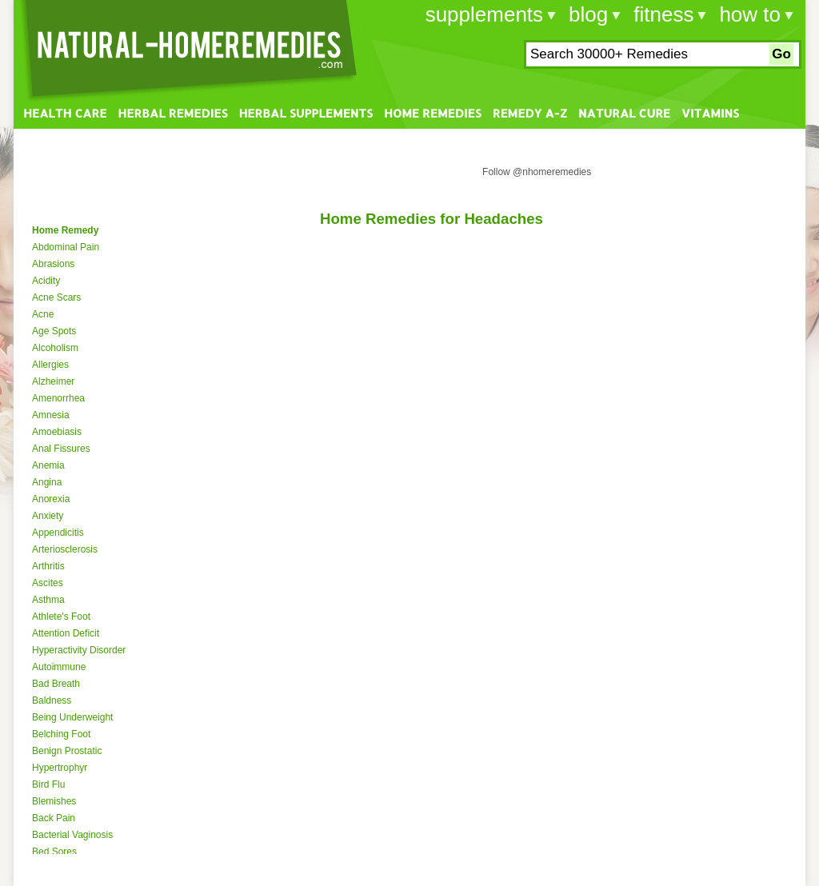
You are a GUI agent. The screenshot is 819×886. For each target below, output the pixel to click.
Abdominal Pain (65, 247)
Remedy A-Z (530, 113)
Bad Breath (56, 683)
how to (750, 14)
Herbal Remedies (172, 113)
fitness (663, 14)
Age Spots (54, 331)
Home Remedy (65, 230)
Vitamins (710, 113)
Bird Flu (48, 784)
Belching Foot (61, 734)
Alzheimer (53, 381)
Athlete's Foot (61, 616)
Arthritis (48, 566)
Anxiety (47, 515)
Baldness (51, 700)
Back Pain (53, 818)
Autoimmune (59, 666)
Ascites (47, 583)
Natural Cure (624, 113)
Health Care (64, 113)
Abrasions (53, 263)
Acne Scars (56, 297)
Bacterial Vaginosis (72, 834)
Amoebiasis (57, 431)
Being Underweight (72, 717)
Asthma (48, 599)
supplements (484, 14)
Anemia (48, 465)
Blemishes (54, 801)
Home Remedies (432, 113)
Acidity (46, 280)
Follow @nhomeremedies (536, 172)
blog (588, 14)
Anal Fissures (61, 448)
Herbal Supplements (305, 113)
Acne (43, 314)
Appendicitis (58, 532)
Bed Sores (54, 851)
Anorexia (51, 499)
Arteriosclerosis (65, 549)
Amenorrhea (58, 398)
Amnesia (51, 415)
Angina (47, 482)
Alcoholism (55, 347)
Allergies (50, 364)
